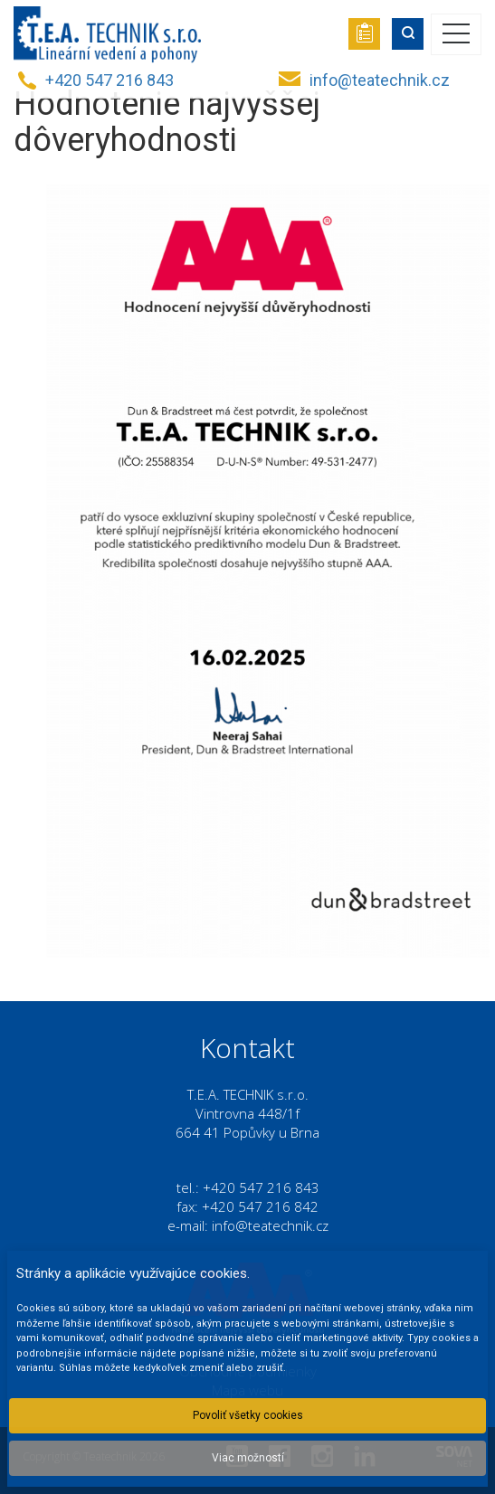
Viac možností (248, 1457)
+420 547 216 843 (109, 80)
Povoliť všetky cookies (248, 1415)
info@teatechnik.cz (379, 80)
